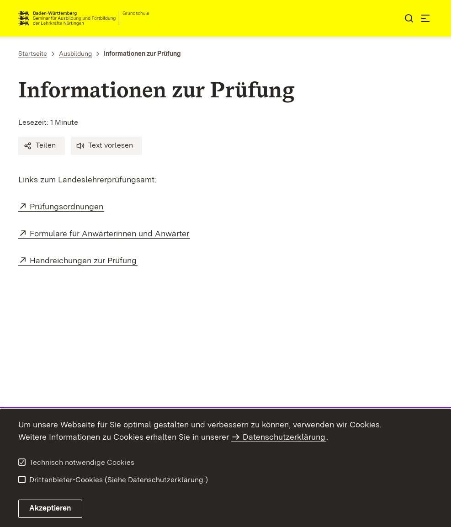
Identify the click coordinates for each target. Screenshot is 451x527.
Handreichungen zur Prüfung (84, 260)
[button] (41, 146)
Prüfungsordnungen (67, 206)
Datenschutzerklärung (284, 437)
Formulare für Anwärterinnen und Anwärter (110, 233)
